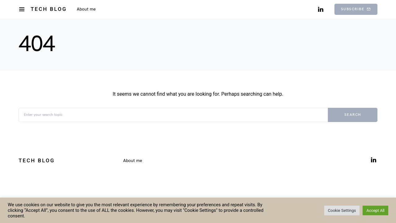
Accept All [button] (375, 210)
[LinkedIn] (320, 9)
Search (352, 114)
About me (132, 160)
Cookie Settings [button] (342, 210)
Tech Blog (49, 9)
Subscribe (356, 9)
